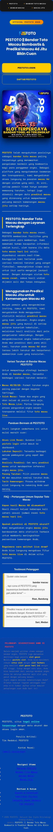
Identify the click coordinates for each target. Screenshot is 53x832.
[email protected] (14, 751)
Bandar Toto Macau (36, 4)
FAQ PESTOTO (26, 803)
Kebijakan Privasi (26, 796)
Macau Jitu (39, 8)
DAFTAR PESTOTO (26, 79)
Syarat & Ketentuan (26, 792)
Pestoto (13, 4)
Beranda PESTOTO (26, 768)
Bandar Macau (17, 8)
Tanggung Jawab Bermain (26, 800)
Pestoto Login (26, 67)
